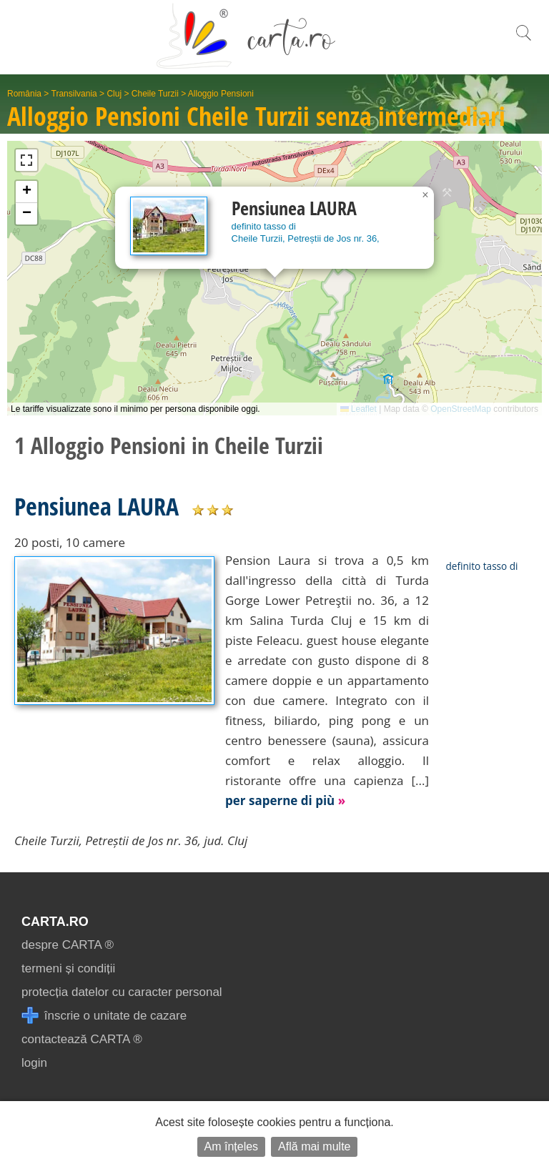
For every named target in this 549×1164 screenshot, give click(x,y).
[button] (425, 195)
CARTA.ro (55, 921)
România (24, 94)
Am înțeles (231, 1146)
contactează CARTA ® (81, 1039)
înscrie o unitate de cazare (104, 1015)
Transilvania (74, 94)
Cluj (114, 94)
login (34, 1063)
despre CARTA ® (67, 945)
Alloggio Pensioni (221, 94)
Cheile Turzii (155, 94)
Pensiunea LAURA (96, 506)
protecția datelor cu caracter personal (121, 992)
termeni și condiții (68, 968)
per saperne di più (285, 800)
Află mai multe (314, 1146)
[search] (523, 40)
